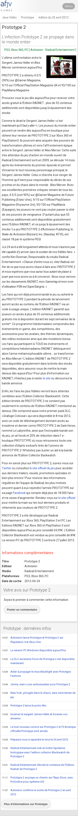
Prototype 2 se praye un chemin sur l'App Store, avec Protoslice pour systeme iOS (37, 779)
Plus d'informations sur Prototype (26, 804)
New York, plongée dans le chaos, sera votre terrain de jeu (39, 695)
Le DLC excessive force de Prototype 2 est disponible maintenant (38, 661)
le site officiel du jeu (42, 468)
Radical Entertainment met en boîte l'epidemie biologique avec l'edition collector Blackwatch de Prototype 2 (35, 752)
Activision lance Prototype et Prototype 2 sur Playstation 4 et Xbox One (32, 640)
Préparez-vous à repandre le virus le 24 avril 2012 (35, 740)
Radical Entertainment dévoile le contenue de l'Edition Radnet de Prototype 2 (38, 767)
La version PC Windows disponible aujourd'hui (34, 651)
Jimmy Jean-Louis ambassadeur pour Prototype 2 (36, 685)
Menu (69, 6)
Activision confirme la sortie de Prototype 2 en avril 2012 (36, 792)
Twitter (6, 468)
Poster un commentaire (22, 609)
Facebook (19, 493)
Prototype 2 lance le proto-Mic (24, 706)
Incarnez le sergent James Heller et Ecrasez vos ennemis (34, 716)
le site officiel (66, 498)
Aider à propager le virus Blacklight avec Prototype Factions (36, 674)
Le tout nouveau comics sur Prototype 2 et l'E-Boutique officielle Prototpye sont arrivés (39, 729)
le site (47, 378)
